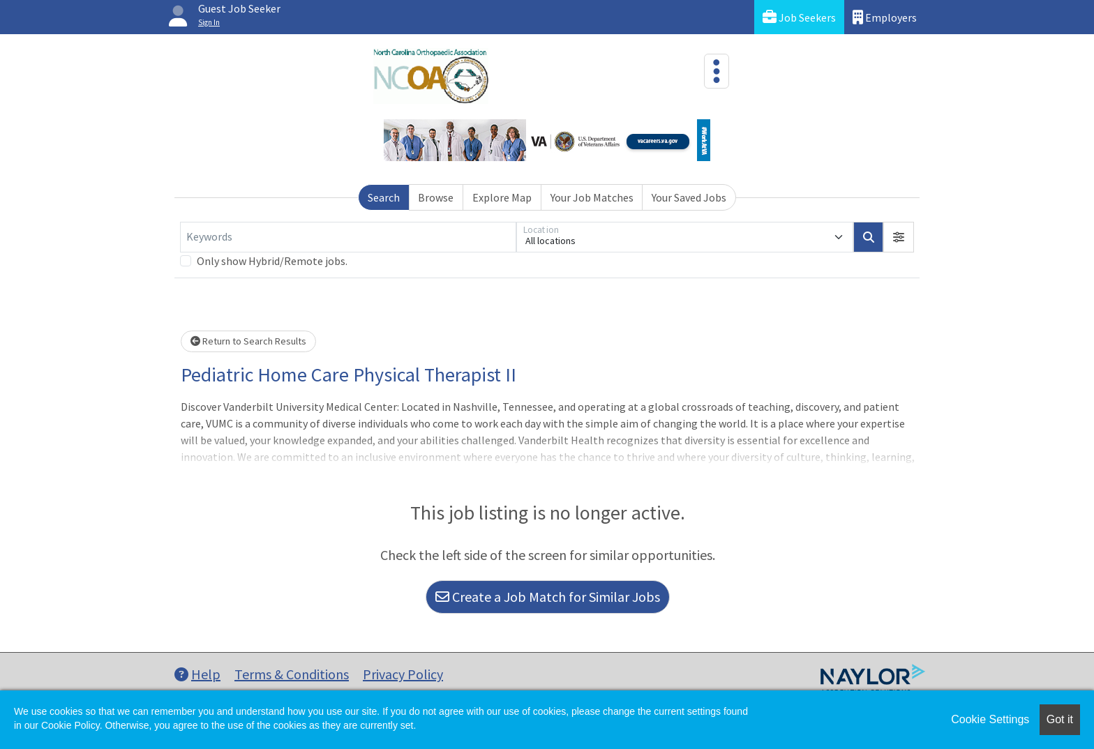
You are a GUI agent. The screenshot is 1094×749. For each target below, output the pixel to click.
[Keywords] (348, 237)
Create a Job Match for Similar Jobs (547, 596)
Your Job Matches (592, 197)
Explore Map (502, 197)
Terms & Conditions (291, 674)
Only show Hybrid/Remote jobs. (272, 261)
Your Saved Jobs (689, 197)
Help (197, 674)
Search (384, 197)
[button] (898, 237)
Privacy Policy (403, 674)
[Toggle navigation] (716, 71)
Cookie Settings (990, 719)
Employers (885, 17)
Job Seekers (799, 17)
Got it (1060, 719)
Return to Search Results (248, 341)
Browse (436, 197)
